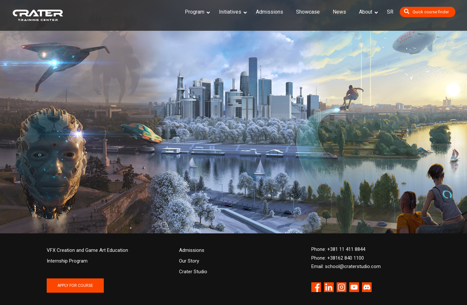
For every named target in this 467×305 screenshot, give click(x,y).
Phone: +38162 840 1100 (337, 258)
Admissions (191, 250)
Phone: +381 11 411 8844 (338, 249)
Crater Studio (193, 272)
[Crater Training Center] (38, 15)
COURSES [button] (78, 145)
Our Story (189, 261)
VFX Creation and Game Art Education (87, 250)
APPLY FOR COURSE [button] (75, 285)
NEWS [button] (233, 145)
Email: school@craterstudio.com (346, 266)
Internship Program (67, 261)
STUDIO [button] (389, 145)
